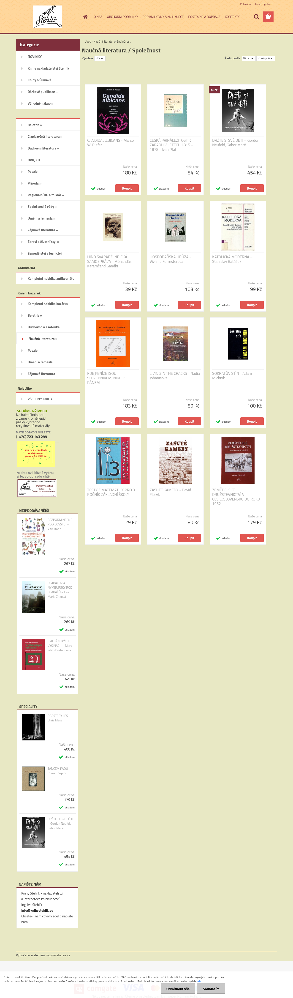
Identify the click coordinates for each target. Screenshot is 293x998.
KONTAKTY (232, 16)
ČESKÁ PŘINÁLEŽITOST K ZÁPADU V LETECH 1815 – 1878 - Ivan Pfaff (171, 145)
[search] (256, 16)
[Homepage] (85, 16)
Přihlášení (245, 4)
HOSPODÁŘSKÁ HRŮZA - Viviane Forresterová (170, 259)
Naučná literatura (104, 41)
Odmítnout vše (178, 989)
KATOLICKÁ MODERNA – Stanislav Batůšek (232, 259)
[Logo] (47, 16)
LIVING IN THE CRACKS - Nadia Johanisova (175, 375)
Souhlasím (211, 989)
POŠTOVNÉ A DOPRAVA (204, 16)
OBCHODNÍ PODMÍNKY (122, 16)
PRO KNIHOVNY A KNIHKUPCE (163, 16)
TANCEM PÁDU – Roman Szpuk (59, 770)
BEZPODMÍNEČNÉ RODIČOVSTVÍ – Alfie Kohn (60, 524)
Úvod (88, 41)
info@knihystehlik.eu (37, 910)
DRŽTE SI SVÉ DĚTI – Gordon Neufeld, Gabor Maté (60, 823)
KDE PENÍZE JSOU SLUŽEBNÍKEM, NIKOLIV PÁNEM (107, 378)
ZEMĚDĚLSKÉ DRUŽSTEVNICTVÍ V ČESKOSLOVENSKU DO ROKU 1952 (236, 497)
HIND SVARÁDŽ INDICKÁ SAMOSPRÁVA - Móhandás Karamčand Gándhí (109, 261)
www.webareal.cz (58, 955)
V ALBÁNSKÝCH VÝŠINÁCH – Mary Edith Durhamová (60, 646)
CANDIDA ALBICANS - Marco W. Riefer (110, 142)
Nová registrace (264, 4)
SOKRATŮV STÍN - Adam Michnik (232, 375)
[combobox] (249, 58)
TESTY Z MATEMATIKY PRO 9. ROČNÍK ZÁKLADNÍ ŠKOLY (111, 492)
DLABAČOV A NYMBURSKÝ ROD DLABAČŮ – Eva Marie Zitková (60, 590)
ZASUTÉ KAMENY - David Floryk (170, 492)
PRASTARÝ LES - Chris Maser (59, 718)
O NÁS (98, 16)
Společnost (123, 41)
